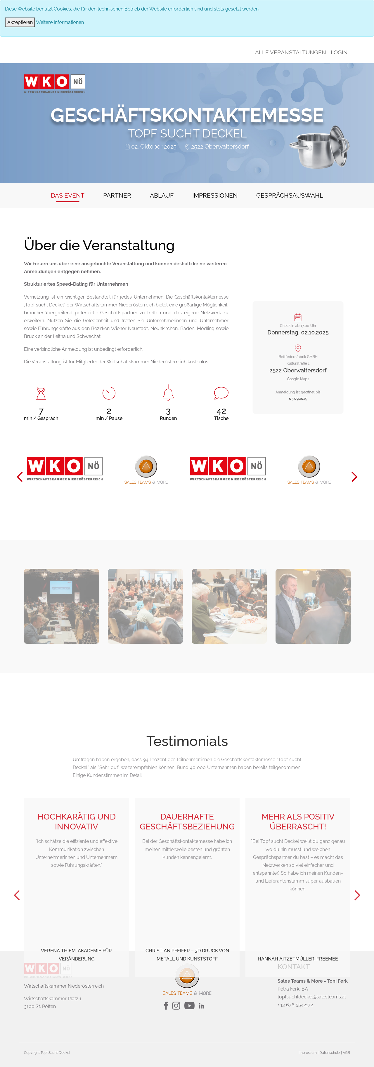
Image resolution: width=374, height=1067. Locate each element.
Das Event (67, 195)
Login (339, 52)
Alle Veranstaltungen (290, 52)
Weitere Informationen (60, 22)
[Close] (20, 22)
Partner (117, 195)
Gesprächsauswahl (289, 195)
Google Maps (298, 368)
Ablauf (162, 195)
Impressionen (215, 195)
